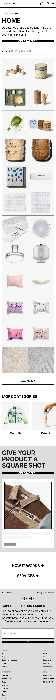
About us (5, 678)
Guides (4, 687)
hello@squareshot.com (45, 609)
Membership (48, 691)
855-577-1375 (7, 609)
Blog (3, 681)
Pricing (46, 687)
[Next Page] (28, 389)
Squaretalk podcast (9, 684)
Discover (46, 681)
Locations (47, 684)
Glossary (5, 691)
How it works (48, 678)
